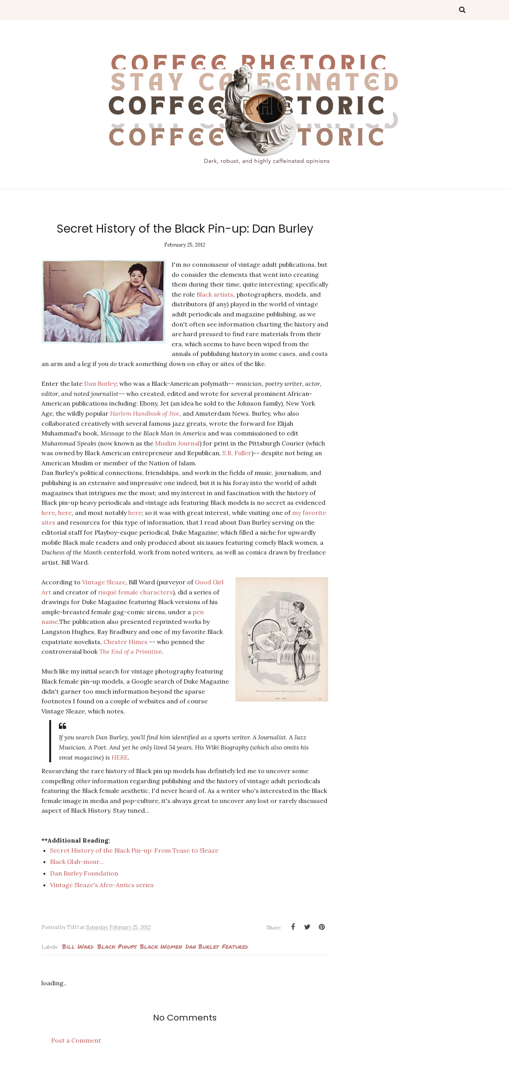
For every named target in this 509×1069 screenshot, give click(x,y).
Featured (235, 946)
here (48, 512)
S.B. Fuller (236, 453)
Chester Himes (125, 642)
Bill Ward (78, 946)
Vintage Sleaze (104, 582)
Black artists (214, 294)
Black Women (161, 946)
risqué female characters (135, 592)
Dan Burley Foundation (85, 873)
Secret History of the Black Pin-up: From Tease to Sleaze (134, 850)
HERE (120, 757)
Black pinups (116, 946)
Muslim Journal (177, 443)
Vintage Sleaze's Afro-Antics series (102, 885)
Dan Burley (100, 383)
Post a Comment (76, 1040)
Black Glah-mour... (77, 861)
